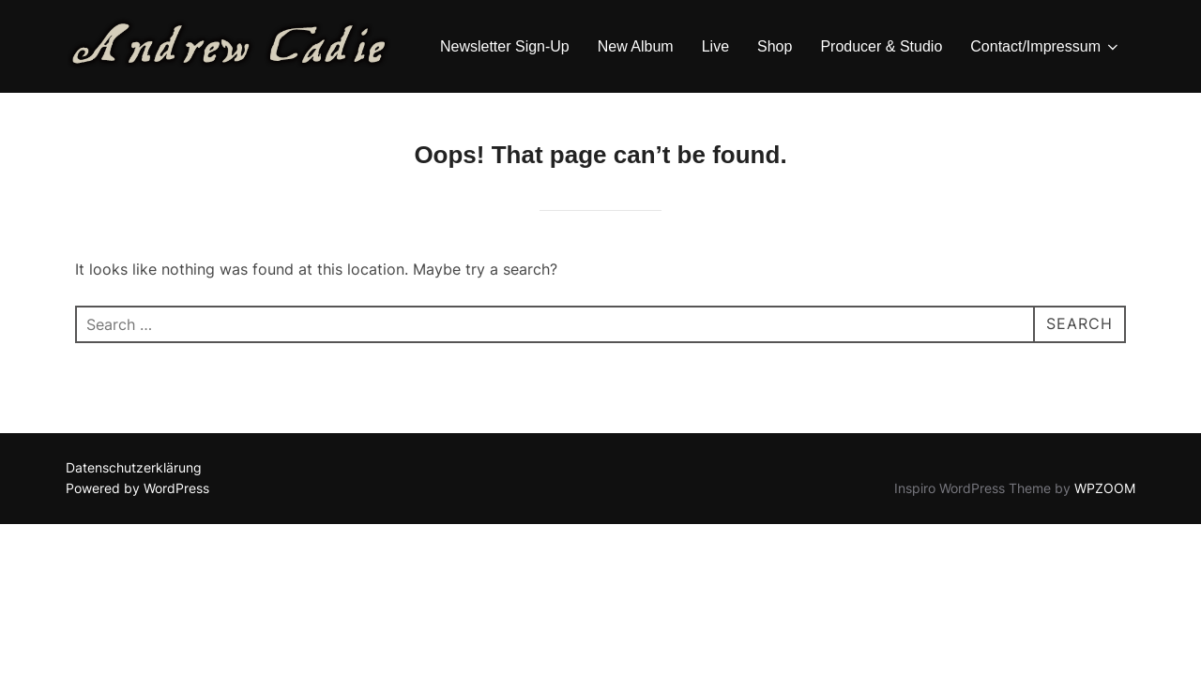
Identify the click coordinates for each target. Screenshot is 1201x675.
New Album (636, 46)
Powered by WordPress (137, 488)
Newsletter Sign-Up (505, 46)
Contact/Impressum (1045, 46)
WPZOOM (1104, 488)
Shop (774, 46)
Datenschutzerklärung (134, 467)
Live (715, 46)
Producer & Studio (881, 46)
